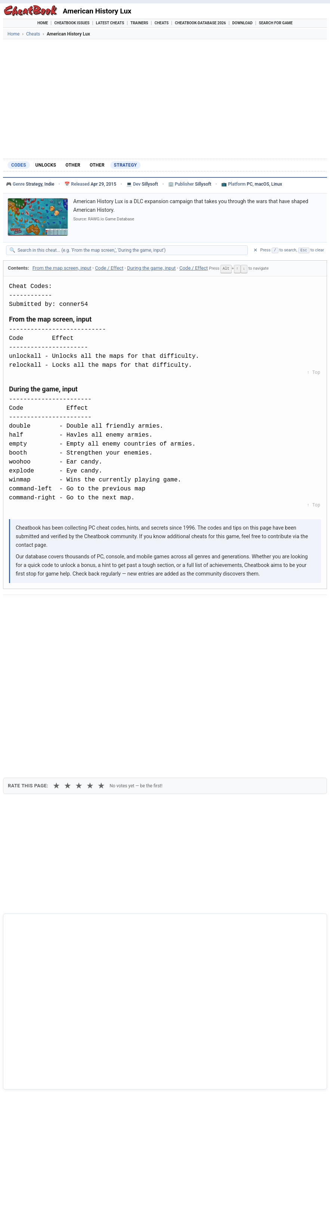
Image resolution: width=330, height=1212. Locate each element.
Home (42, 23)
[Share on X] (49, 607)
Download (242, 23)
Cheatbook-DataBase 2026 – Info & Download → (147, 930)
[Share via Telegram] (122, 607)
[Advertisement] (165, 99)
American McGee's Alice (43, 1091)
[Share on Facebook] (30, 607)
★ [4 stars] (90, 647)
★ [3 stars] (79, 647)
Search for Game (276, 23)
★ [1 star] (56, 647)
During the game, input (151, 268)
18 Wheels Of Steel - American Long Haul (63, 1066)
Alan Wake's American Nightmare (53, 1079)
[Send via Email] (140, 607)
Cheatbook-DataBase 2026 (200, 23)
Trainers (139, 23)
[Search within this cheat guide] (131, 250)
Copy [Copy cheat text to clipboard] (42, 624)
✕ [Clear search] (255, 250)
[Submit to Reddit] (67, 607)
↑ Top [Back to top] (313, 372)
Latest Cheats (110, 23)
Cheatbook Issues (71, 23)
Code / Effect (109, 268)
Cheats (161, 23)
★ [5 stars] (101, 647)
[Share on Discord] (85, 607)
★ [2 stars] (67, 647)
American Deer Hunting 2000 (48, 1116)
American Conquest (38, 1104)
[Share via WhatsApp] (104, 607)
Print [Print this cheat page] (72, 624)
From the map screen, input (62, 268)
